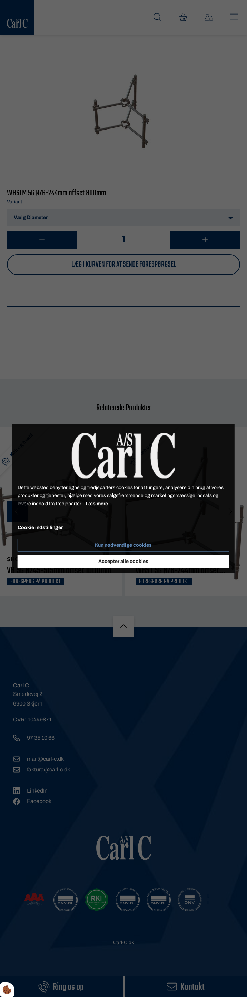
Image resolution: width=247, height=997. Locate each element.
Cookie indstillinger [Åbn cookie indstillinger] (40, 527)
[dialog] (123, 498)
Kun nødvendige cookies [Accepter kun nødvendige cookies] (123, 545)
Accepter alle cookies (123, 561)
